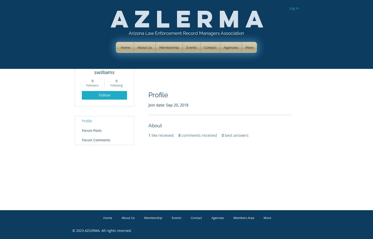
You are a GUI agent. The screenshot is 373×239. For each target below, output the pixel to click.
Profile (87, 121)
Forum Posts (92, 130)
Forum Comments (96, 140)
